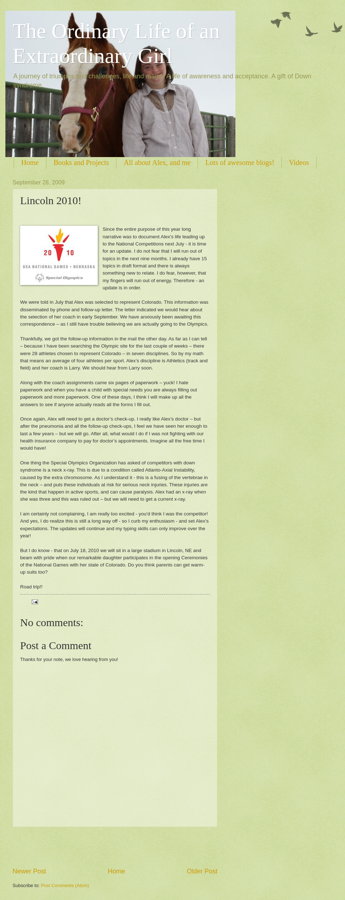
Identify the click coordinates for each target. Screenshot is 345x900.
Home (30, 162)
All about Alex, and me (157, 162)
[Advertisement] (115, 847)
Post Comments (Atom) (65, 885)
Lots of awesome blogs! (239, 162)
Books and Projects (81, 162)
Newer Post (29, 871)
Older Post (202, 871)
